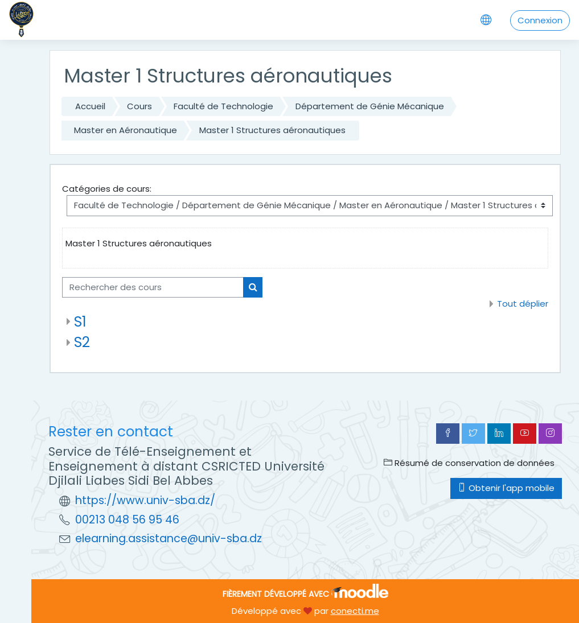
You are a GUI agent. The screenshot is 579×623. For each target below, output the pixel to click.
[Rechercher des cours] (153, 287)
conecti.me (355, 611)
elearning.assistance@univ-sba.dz (168, 538)
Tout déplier (522, 304)
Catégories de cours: (106, 189)
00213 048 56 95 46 (127, 519)
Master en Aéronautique (125, 130)
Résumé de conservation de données (469, 463)
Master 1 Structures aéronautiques (272, 130)
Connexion (540, 20)
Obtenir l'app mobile (506, 488)
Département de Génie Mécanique (369, 106)
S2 (82, 342)
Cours (139, 106)
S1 (80, 322)
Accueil (90, 106)
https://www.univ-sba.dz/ (145, 500)
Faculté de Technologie (223, 106)
